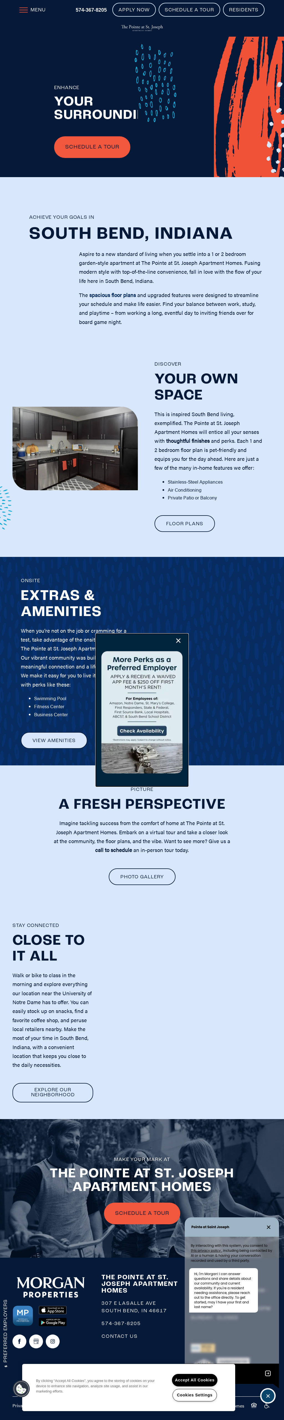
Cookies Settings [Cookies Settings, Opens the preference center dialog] (194, 1395)
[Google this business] (36, 1341)
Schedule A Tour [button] (92, 147)
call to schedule (113, 850)
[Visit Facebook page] (19, 1341)
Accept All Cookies (195, 1380)
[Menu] (32, 9)
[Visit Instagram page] (53, 1341)
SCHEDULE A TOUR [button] (142, 1213)
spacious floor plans (112, 295)
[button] (134, 10)
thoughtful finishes (188, 440)
